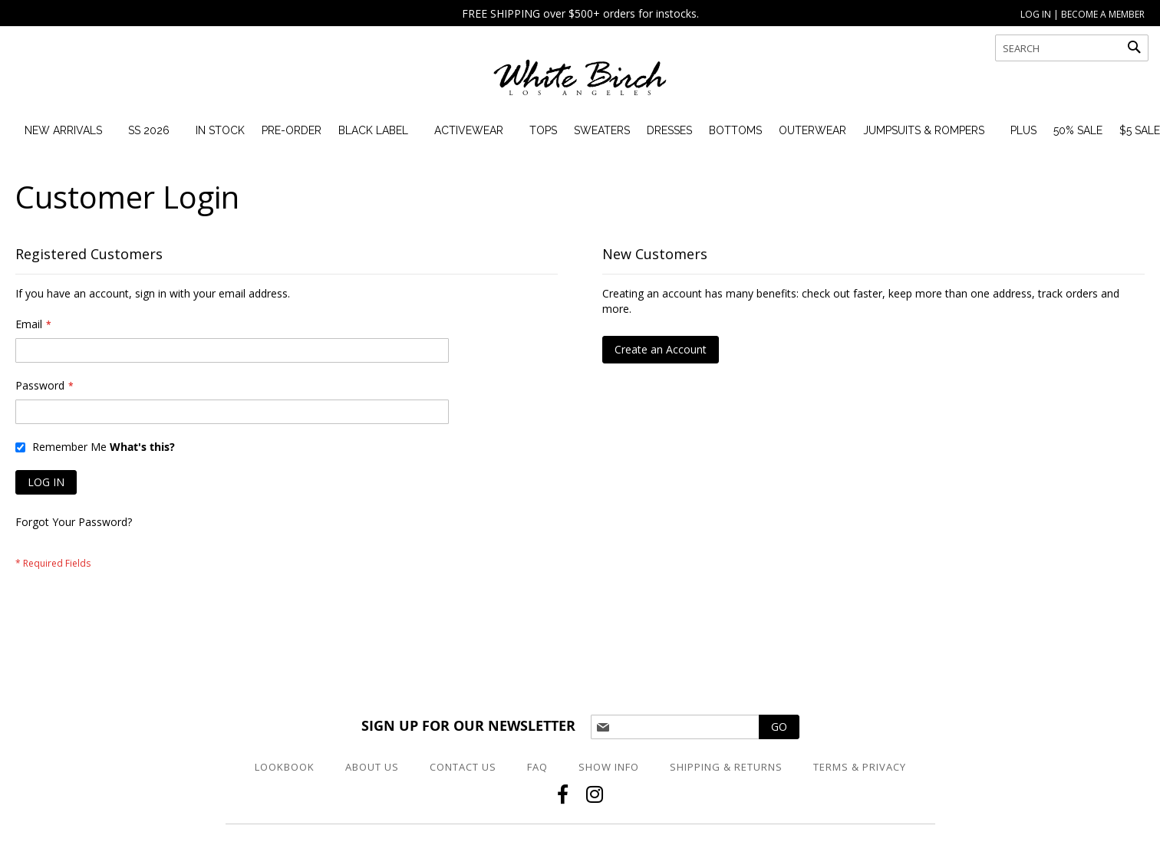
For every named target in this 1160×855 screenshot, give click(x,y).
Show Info (608, 767)
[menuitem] (63, 130)
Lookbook (285, 767)
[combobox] (1071, 48)
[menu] (587, 130)
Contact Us (463, 767)
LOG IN (1035, 14)
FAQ (537, 767)
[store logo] (580, 84)
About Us (372, 767)
